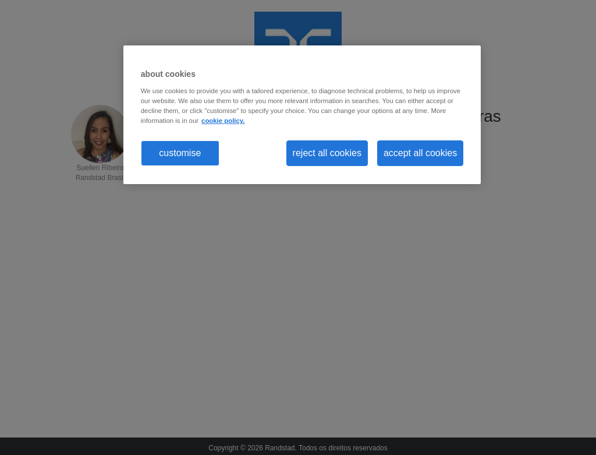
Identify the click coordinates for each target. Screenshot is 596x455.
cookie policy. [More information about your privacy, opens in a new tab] (222, 120)
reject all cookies (327, 153)
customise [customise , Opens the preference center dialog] (180, 153)
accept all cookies (420, 153)
